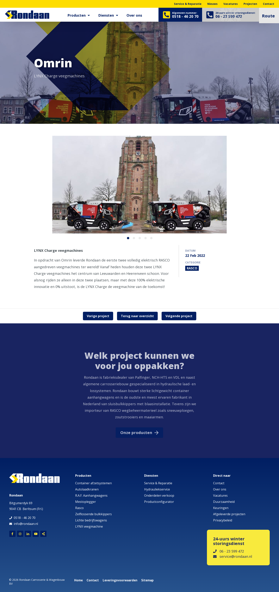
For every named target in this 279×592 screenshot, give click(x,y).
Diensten (104, 15)
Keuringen (220, 508)
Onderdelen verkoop (159, 495)
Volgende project (178, 316)
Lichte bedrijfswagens (91, 520)
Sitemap (147, 580)
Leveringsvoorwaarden (120, 580)
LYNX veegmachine (89, 526)
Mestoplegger (85, 502)
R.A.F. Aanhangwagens (91, 495)
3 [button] (139, 237)
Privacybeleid (222, 520)
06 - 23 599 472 (228, 551)
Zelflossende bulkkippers (93, 514)
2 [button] (133, 237)
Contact (268, 4)
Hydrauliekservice (157, 489)
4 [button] (144, 237)
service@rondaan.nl (232, 556)
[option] (139, 68)
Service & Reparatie (188, 4)
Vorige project (98, 316)
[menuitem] (76, 15)
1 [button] (127, 237)
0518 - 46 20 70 (24, 518)
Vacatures (230, 4)
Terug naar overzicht (137, 316)
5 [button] (150, 237)
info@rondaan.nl (26, 524)
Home (78, 580)
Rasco (79, 508)
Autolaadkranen (87, 489)
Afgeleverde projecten (229, 514)
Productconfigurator (159, 502)
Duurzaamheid (224, 502)
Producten (75, 15)
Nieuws (212, 4)
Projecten (250, 4)
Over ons (132, 15)
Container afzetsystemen (93, 483)
